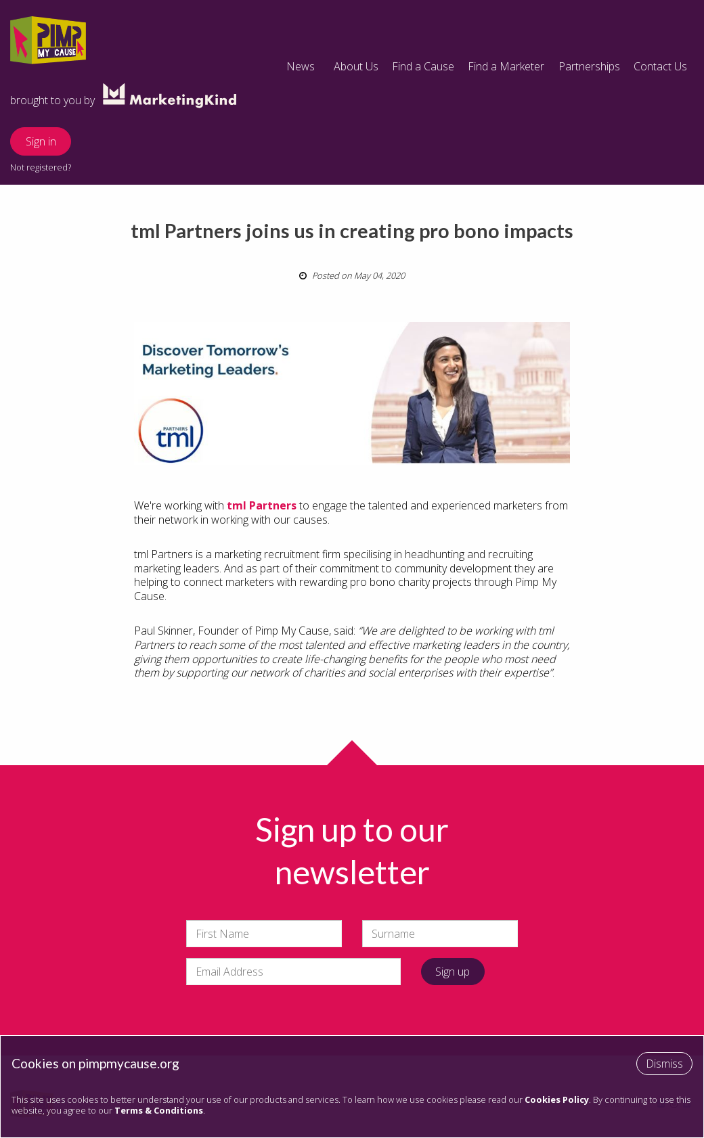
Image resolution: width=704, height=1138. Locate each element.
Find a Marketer (506, 66)
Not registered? (40, 167)
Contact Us (660, 66)
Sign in (41, 141)
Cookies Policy (557, 1099)
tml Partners (261, 505)
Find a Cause (423, 66)
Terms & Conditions (158, 1110)
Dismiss (664, 1063)
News (300, 66)
